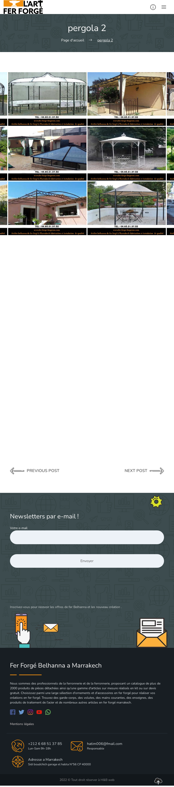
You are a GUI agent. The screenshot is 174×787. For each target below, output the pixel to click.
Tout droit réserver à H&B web (92, 780)
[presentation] (44, 590)
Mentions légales (22, 724)
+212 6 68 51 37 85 (45, 743)
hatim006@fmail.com (104, 743)
